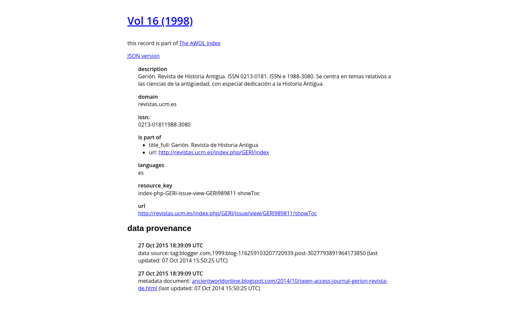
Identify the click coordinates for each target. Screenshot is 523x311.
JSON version (143, 56)
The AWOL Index (200, 43)
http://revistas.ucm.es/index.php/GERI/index (214, 152)
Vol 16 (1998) (160, 20)
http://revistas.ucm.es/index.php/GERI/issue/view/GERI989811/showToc (227, 213)
